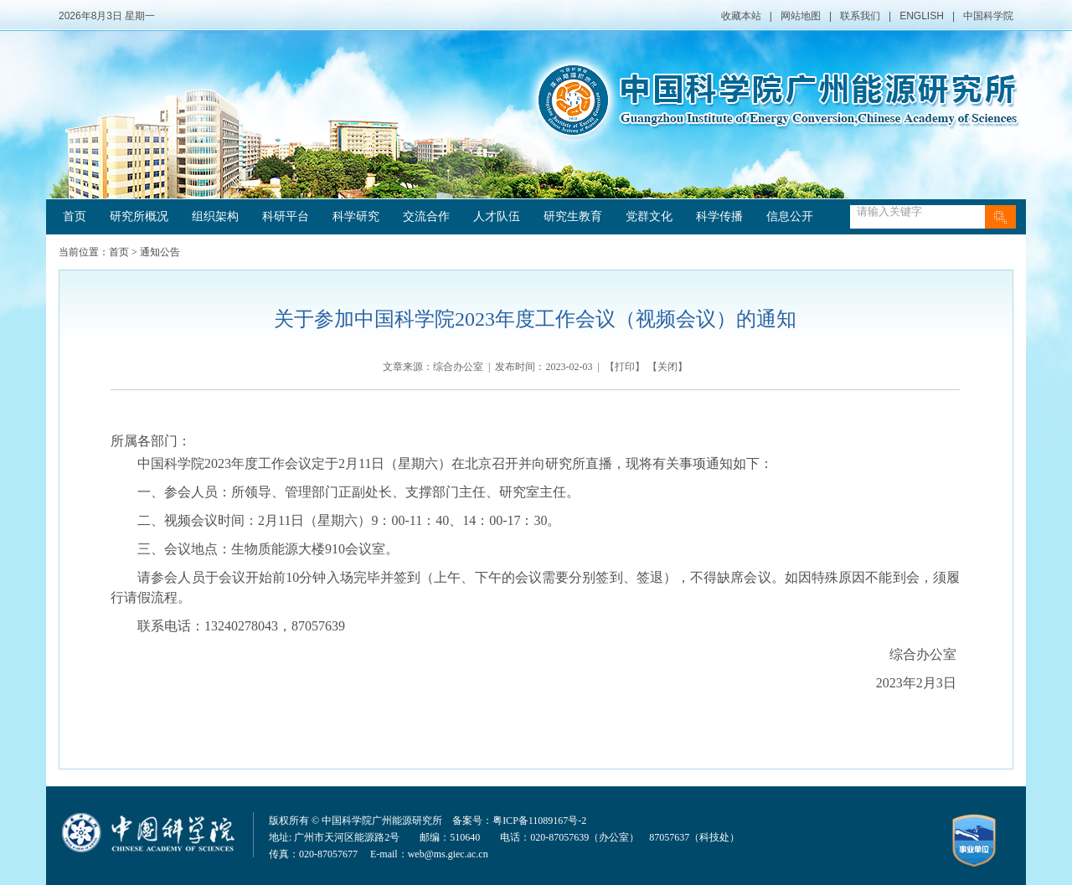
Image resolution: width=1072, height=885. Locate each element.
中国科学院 (988, 16)
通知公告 (160, 252)
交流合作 (426, 216)
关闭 (667, 367)
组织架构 (215, 216)
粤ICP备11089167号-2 (539, 820)
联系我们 (860, 16)
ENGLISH (921, 16)
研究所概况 (139, 216)
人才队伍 (496, 216)
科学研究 (355, 216)
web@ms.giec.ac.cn (448, 854)
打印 (625, 367)
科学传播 (719, 216)
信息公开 (789, 216)
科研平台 (285, 216)
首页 (74, 216)
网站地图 (801, 16)
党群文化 (649, 216)
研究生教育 (573, 216)
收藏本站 (741, 16)
